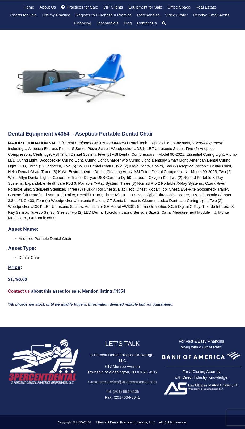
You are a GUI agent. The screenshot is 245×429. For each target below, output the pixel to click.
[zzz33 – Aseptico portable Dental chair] (122, 78)
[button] (164, 23)
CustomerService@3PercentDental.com (122, 382)
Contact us (19, 291)
